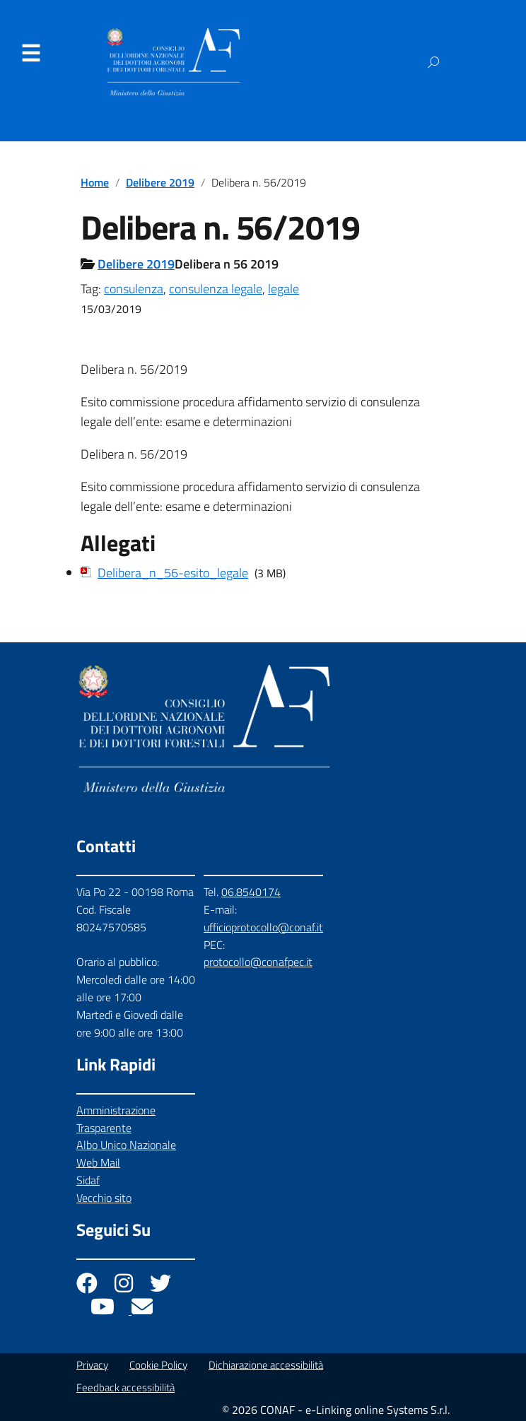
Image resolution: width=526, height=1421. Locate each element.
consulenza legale (215, 288)
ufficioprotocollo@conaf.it (263, 927)
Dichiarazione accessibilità (266, 1365)
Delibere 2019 (160, 182)
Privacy (92, 1365)
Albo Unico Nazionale (126, 1144)
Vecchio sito (104, 1197)
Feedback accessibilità (125, 1387)
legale (283, 288)
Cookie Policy (158, 1365)
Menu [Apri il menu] (30, 53)
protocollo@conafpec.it (258, 961)
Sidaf (88, 1180)
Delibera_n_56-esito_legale (173, 572)
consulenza (133, 288)
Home (95, 182)
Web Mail (98, 1162)
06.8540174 (251, 891)
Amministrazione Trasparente (116, 1119)
